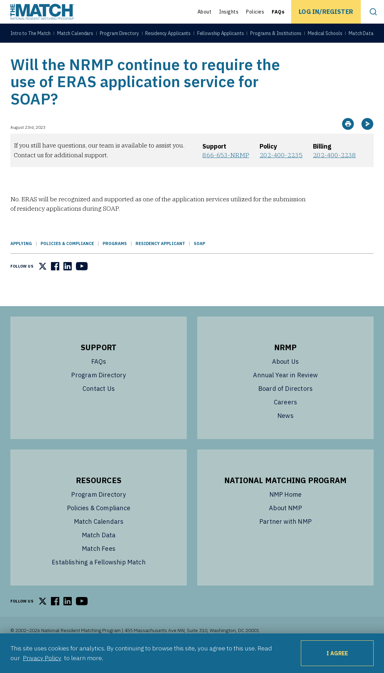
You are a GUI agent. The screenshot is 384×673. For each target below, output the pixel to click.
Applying (21, 260)
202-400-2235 (281, 172)
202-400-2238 (334, 172)
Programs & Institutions (276, 35)
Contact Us (98, 406)
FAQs (278, 12)
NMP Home (285, 512)
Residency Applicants (168, 35)
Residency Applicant (160, 260)
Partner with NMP (285, 539)
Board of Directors (285, 406)
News (285, 433)
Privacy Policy (42, 658)
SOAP (199, 260)
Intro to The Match (30, 35)
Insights (228, 12)
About (205, 12)
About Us (285, 379)
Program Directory (119, 35)
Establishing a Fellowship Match (99, 579)
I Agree (337, 653)
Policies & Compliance (67, 260)
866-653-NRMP (225, 172)
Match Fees (98, 566)
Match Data (361, 35)
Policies (255, 12)
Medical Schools (325, 35)
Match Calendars (75, 35)
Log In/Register (326, 12)
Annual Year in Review (285, 392)
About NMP (285, 525)
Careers (285, 419)
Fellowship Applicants (220, 35)
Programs (115, 260)
